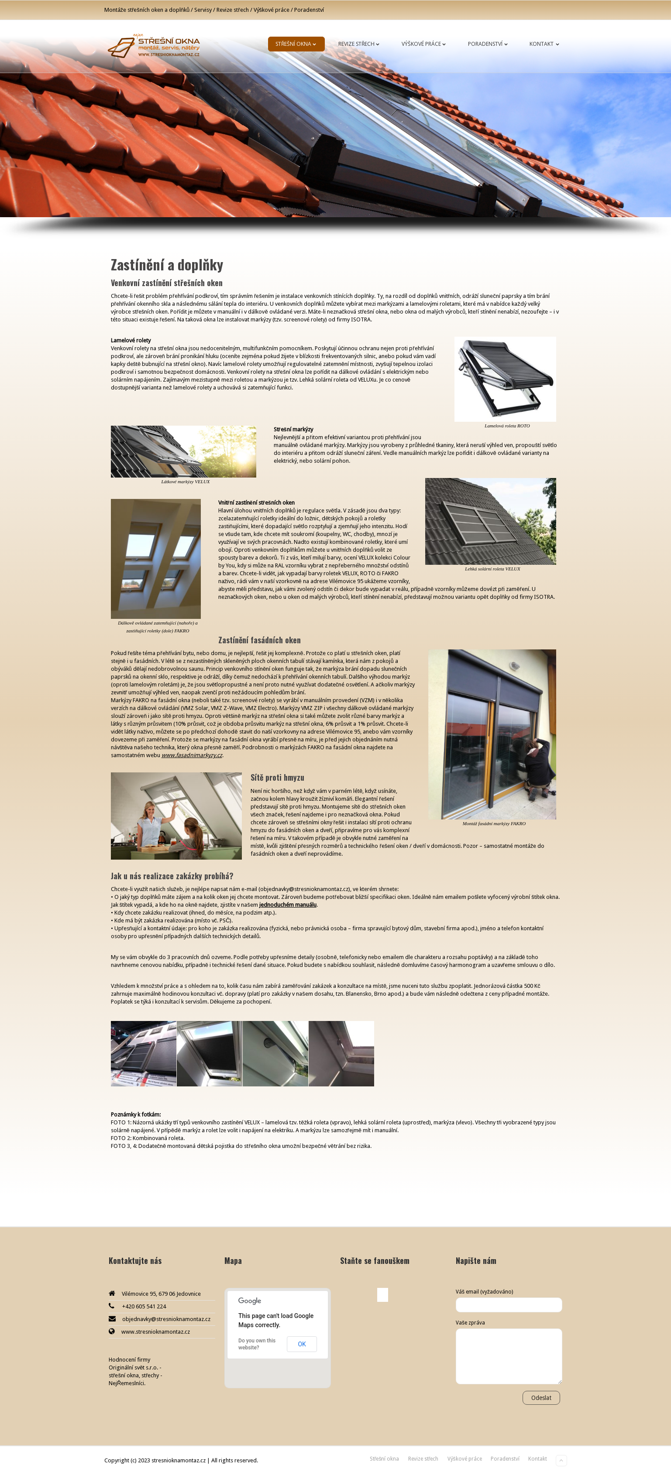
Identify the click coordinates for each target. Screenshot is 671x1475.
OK (302, 1344)
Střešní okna (297, 44)
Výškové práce (425, 44)
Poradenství (489, 44)
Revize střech (360, 44)
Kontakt (546, 44)
